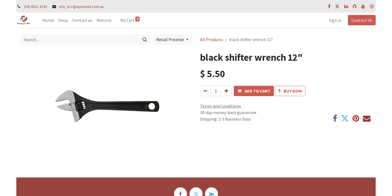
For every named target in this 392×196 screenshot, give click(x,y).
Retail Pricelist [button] (170, 39)
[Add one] (226, 91)
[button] (254, 91)
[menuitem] (48, 20)
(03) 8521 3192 (35, 6)
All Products (211, 39)
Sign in (335, 20)
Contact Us (361, 20)
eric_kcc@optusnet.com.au (81, 6)
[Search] (145, 39)
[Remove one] (205, 91)
